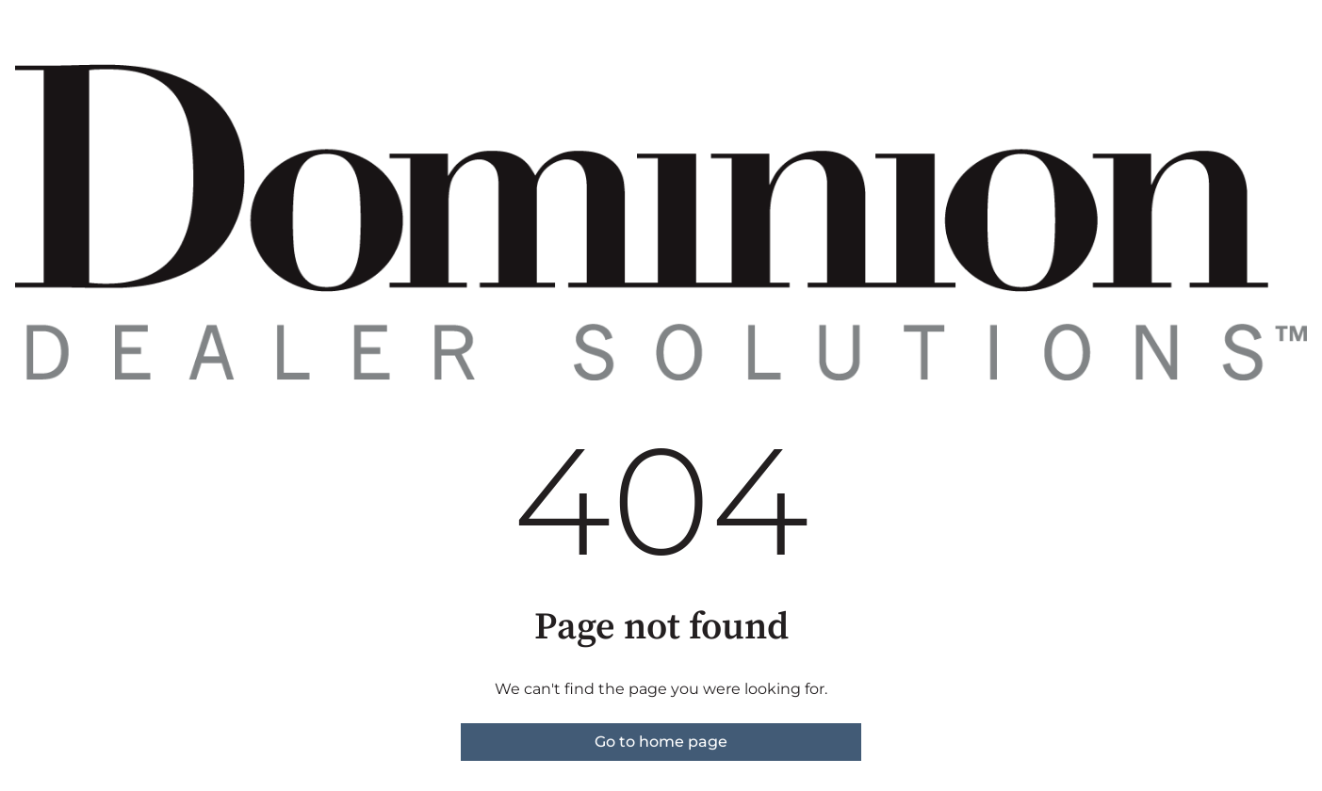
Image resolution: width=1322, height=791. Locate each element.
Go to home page (661, 742)
